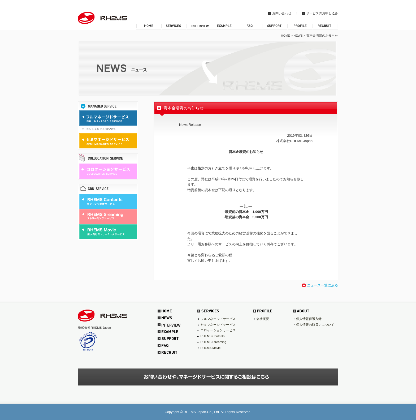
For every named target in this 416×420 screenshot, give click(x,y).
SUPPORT (274, 27)
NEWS (298, 35)
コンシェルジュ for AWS (100, 128)
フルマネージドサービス (218, 318)
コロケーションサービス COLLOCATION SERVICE (109, 171)
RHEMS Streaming (213, 342)
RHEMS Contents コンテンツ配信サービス (109, 201)
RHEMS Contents (213, 336)
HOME (148, 27)
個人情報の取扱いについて (315, 324)
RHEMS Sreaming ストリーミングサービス (109, 216)
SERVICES (174, 27)
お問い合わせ (281, 13)
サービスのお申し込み (322, 13)
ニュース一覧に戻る (322, 285)
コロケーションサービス (218, 330)
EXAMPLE (224, 27)
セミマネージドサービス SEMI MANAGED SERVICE (109, 140)
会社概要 (262, 318)
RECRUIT (325, 27)
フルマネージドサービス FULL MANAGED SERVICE (109, 118)
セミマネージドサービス (218, 324)
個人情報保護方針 (309, 318)
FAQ (249, 27)
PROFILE (300, 27)
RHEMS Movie (211, 347)
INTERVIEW (199, 27)
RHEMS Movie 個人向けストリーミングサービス (109, 231)
